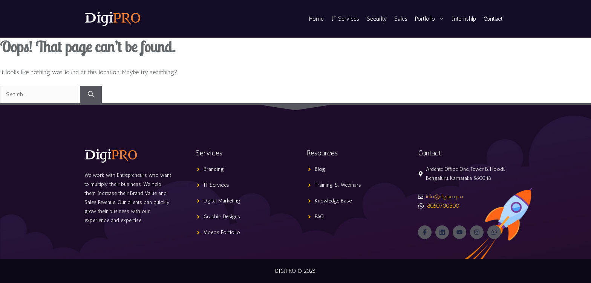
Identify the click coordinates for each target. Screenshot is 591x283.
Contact (493, 18)
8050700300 (443, 205)
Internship (464, 18)
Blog (320, 169)
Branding (214, 169)
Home (316, 18)
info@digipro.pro (444, 196)
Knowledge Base (333, 201)
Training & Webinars (338, 185)
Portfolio (431, 19)
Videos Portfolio (222, 232)
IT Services (345, 18)
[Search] (91, 94)
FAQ (319, 216)
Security (377, 18)
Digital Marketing (222, 201)
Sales (400, 18)
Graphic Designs (222, 216)
